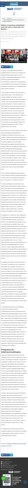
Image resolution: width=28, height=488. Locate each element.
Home (3, 18)
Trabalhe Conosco (6, 462)
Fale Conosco (5, 463)
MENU (3, 5)
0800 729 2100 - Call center (9, 465)
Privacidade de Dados (7, 467)
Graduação (9, 18)
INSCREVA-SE (14, 4)
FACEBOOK (5, 66)
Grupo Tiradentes (8, 469)
